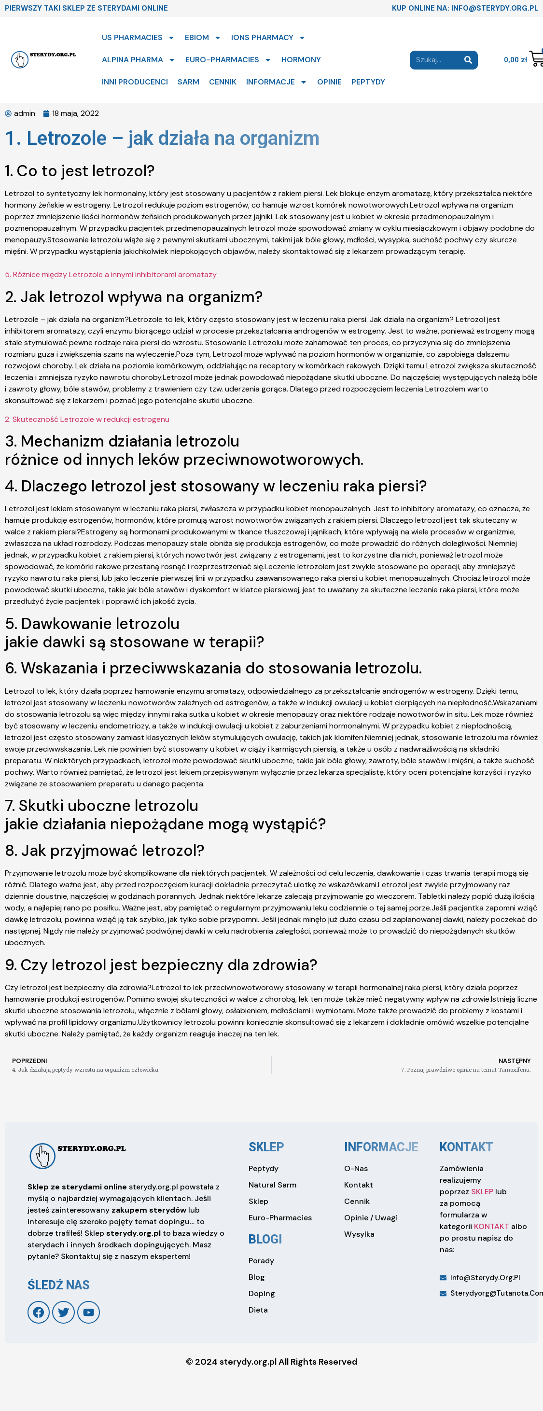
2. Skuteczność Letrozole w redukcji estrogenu (87, 419)
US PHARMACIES (138, 37)
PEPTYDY (368, 82)
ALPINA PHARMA (139, 60)
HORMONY (301, 60)
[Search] (468, 60)
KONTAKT (491, 1226)
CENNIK (223, 82)
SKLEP (482, 1192)
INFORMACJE (276, 82)
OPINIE (329, 82)
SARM (188, 82)
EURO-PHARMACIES (228, 60)
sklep (266, 1147)
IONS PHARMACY (268, 37)
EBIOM (203, 37)
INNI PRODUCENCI (135, 82)
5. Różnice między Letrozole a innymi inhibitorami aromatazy (111, 274)
